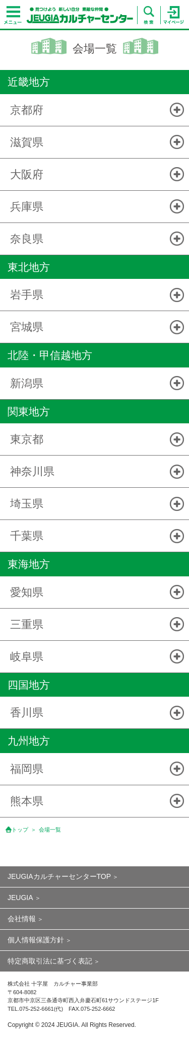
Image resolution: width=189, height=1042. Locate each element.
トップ (20, 830)
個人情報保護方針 (36, 940)
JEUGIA (20, 898)
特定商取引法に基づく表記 (50, 961)
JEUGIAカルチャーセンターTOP (59, 876)
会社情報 (22, 919)
